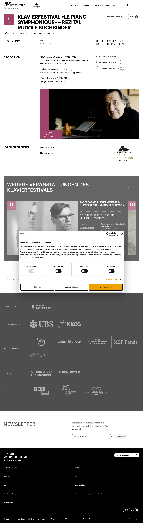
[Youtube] (137, 510)
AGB (65, 519)
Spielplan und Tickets (11, 467)
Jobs (5, 485)
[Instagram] (131, 510)
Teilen (133, 16)
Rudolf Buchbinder (48, 44)
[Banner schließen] (122, 234)
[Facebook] (125, 510)
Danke (77, 476)
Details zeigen (112, 280)
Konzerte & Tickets (80, 5)
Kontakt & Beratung (101, 5)
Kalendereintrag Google (110, 68)
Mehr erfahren (46, 153)
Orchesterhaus (8, 503)
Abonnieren (120, 438)
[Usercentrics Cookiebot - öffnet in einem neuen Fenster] (108, 234)
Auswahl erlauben (71, 287)
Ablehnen (37, 287)
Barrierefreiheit (115, 16)
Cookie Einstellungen (91, 519)
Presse (77, 467)
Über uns (7, 476)
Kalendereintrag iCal (109, 62)
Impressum (55, 519)
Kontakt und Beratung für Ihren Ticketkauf (90, 494)
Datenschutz (75, 519)
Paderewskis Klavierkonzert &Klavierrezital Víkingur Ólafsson (102, 206)
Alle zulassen (106, 287)
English (136, 519)
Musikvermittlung (10, 494)
